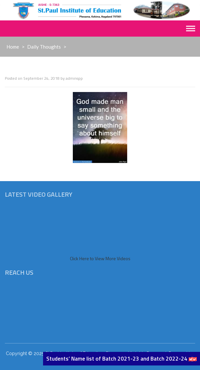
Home (12, 47)
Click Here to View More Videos (100, 258)
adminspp (74, 78)
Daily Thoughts (44, 47)
